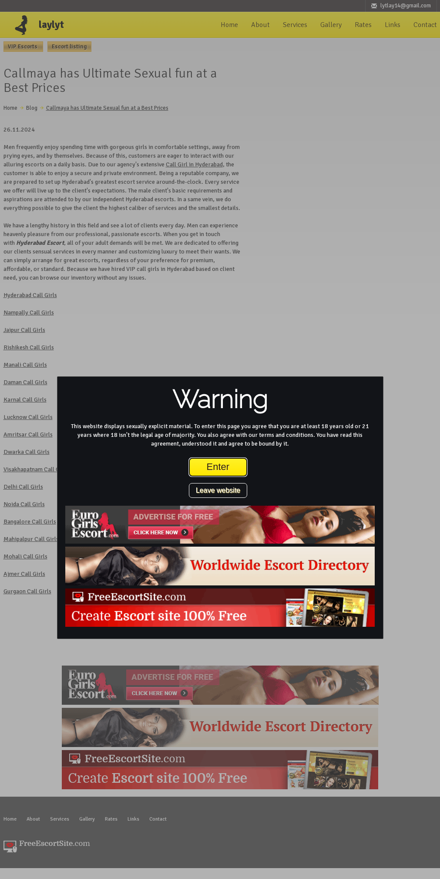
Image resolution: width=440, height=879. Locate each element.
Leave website (218, 490)
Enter (218, 466)
